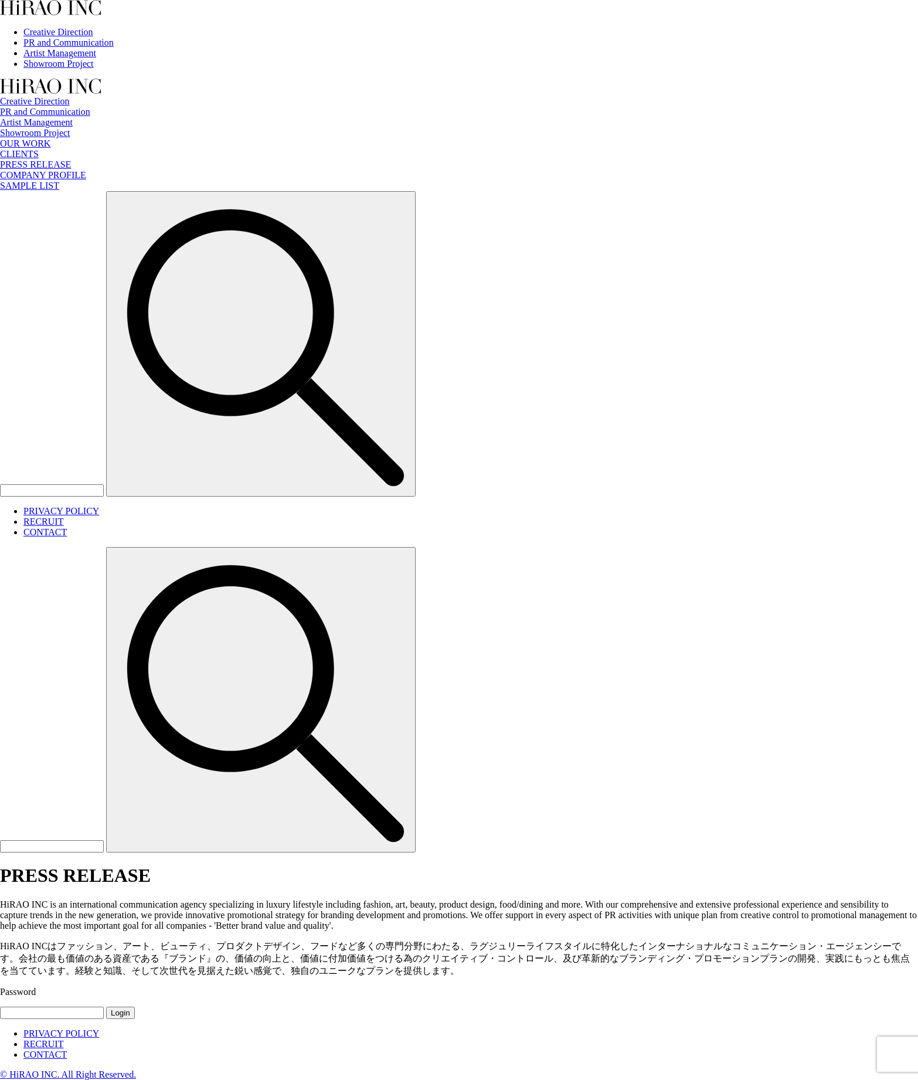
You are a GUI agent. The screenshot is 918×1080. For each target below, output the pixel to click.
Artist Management (59, 53)
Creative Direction (58, 32)
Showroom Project (58, 64)
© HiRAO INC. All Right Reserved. (68, 1074)
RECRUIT (43, 522)
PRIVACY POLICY (61, 511)
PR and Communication (68, 42)
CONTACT (45, 532)
